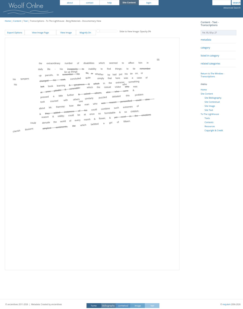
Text (25, 20)
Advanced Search (232, 7)
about (70, 2)
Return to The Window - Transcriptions (212, 75)
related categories (210, 63)
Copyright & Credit (214, 130)
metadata (206, 39)
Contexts (209, 122)
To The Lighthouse (210, 114)
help (109, 2)
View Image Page (40, 32)
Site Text (209, 109)
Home (8, 20)
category (205, 47)
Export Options (14, 32)
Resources (210, 126)
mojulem (227, 304)
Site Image (210, 105)
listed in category (210, 55)
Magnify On (86, 32)
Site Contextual (212, 101)
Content (17, 20)
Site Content (207, 93)
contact (89, 2)
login (148, 2)
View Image (66, 32)
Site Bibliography (213, 97)
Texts (207, 118)
